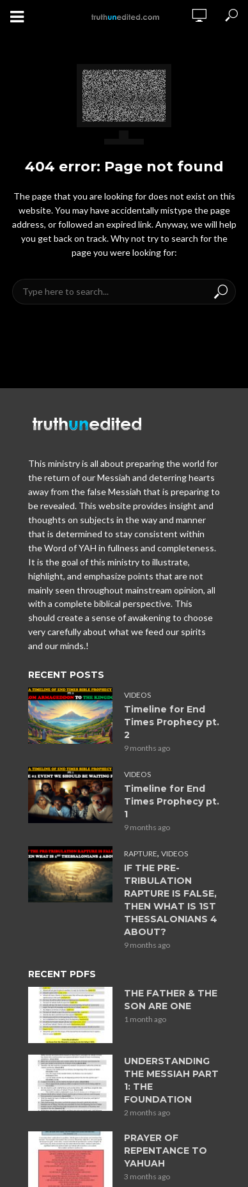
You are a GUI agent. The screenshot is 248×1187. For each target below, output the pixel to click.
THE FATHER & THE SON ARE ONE (170, 999)
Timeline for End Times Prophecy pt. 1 (171, 801)
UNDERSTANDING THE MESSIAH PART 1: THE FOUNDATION (171, 1080)
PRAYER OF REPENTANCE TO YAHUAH (165, 1150)
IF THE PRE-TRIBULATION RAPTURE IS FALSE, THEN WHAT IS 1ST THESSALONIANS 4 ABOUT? (170, 900)
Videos (137, 695)
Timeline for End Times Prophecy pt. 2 (171, 722)
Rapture (140, 853)
